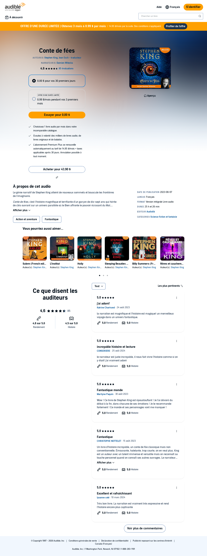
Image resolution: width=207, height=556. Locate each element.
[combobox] (170, 16)
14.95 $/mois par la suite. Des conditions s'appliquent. (90, 26)
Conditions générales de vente (83, 541)
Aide (159, 7)
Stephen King (39, 267)
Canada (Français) (103, 544)
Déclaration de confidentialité (115, 541)
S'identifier (193, 7)
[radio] (56, 81)
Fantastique (52, 219)
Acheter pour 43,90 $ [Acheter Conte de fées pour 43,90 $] (57, 169)
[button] (57, 177)
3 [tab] (107, 275)
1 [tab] (99, 275)
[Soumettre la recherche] (200, 16)
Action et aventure (26, 219)
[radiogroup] (56, 92)
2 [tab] (103, 275)
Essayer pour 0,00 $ (57, 115)
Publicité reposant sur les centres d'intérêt (153, 541)
